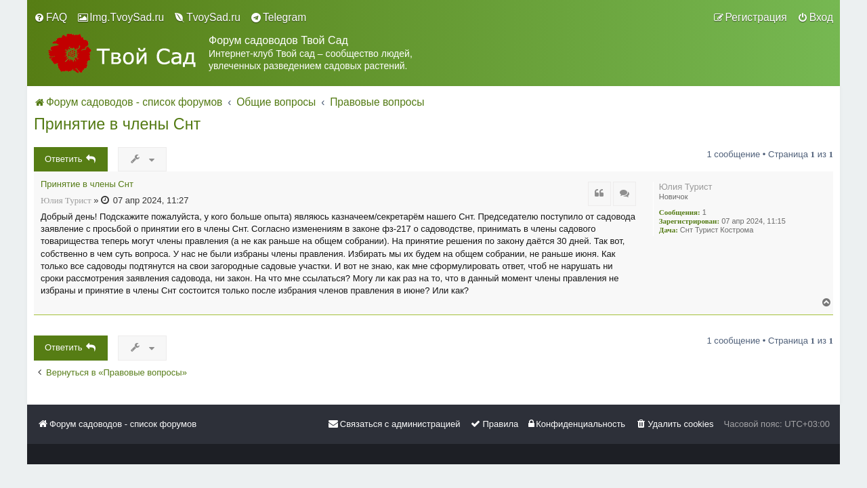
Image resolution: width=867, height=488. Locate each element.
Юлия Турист (686, 187)
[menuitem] (50, 17)
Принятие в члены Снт (117, 124)
